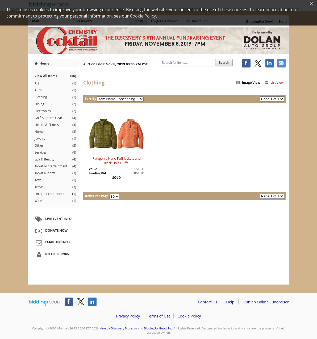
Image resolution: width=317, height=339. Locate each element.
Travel (55, 187)
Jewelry (55, 138)
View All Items (55, 76)
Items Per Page (97, 196)
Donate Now (51, 231)
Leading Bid (97, 173)
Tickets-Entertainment (55, 166)
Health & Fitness (55, 125)
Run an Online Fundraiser (266, 301)
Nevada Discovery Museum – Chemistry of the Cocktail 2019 (158, 40)
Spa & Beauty (55, 159)
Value (93, 169)
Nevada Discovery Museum (118, 328)
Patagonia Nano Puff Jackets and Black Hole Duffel (117, 160)
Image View (248, 82)
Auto (55, 90)
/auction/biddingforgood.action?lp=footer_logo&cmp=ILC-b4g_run (44, 303)
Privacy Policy (128, 316)
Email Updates (52, 242)
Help (230, 301)
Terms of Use (158, 316)
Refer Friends (51, 254)
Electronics (55, 111)
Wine (55, 201)
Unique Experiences (55, 194)
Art (55, 83)
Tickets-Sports (55, 173)
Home (42, 63)
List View (274, 82)
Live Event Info (53, 219)
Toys (55, 180)
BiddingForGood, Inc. (158, 328)
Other (55, 145)
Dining (55, 104)
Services (55, 152)
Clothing (55, 97)
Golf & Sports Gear (55, 118)
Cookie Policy (189, 316)
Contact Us (207, 301)
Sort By (90, 98)
